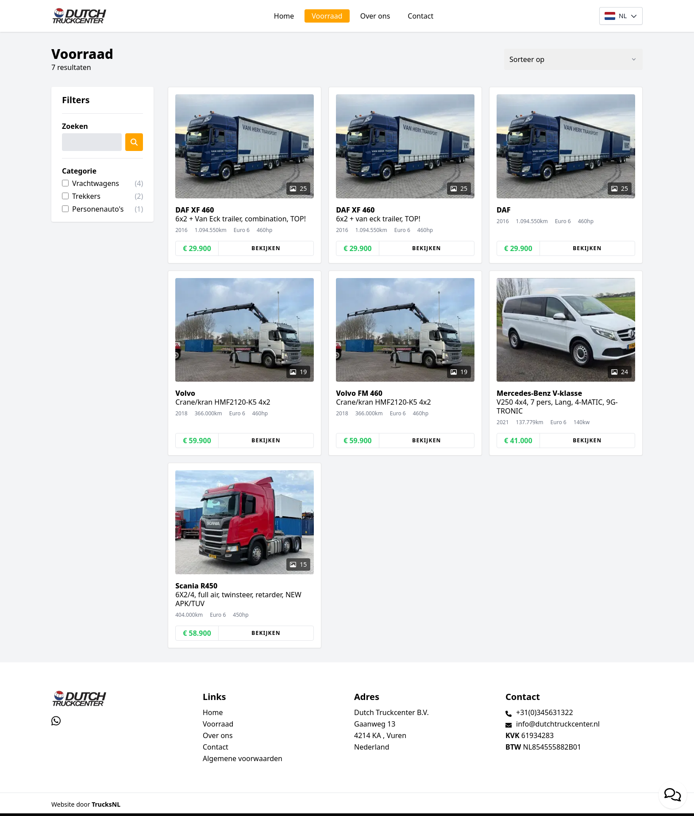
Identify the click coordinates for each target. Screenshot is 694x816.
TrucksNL (106, 804)
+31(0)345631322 (544, 712)
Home (284, 16)
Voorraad (327, 16)
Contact (420, 16)
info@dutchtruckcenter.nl (558, 724)
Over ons (375, 16)
